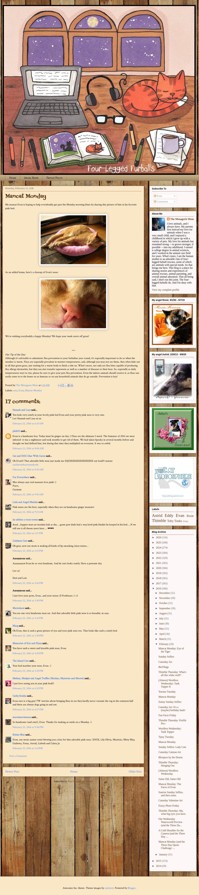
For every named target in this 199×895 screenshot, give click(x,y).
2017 (159, 583)
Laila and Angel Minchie (25, 502)
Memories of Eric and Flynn (27, 643)
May (162, 628)
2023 (159, 552)
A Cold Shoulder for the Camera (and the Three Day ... (171, 833)
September (165, 608)
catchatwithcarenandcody (25, 464)
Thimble (159, 520)
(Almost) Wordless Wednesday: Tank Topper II (168, 683)
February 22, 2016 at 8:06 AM (28, 448)
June (162, 623)
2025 (159, 542)
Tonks (178, 521)
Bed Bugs (163, 667)
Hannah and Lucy (22, 410)
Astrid (157, 515)
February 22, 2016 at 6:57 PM (28, 709)
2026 (159, 537)
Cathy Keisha (19, 696)
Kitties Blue (19, 734)
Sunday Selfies (166, 656)
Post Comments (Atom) (80, 781)
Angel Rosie (31, 177)
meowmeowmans (22, 717)
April (162, 633)
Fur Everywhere (21, 477)
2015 (159, 860)
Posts (158, 196)
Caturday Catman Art (169, 752)
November (165, 598)
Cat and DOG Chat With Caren (29, 456)
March (163, 639)
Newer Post (12, 772)
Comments (161, 201)
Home (12, 177)
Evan (21, 390)
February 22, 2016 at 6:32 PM (28, 688)
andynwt (109, 888)
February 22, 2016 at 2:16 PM (28, 583)
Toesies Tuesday (167, 691)
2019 (159, 573)
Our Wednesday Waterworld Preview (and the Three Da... (170, 822)
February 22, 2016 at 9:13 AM (28, 512)
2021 (159, 563)
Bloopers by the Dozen (170, 757)
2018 (159, 578)
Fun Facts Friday (167, 715)
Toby (170, 521)
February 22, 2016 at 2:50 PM (28, 635)
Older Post (135, 772)
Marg (15, 626)
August (163, 613)
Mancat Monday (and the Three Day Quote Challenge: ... (171, 844)
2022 (159, 557)
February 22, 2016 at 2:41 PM (28, 618)
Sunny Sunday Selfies (169, 701)
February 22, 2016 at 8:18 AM (28, 469)
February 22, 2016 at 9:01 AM (28, 494)
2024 (159, 547)
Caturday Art (165, 661)
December (165, 593)
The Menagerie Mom (182, 219)
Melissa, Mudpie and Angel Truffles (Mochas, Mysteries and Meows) (48, 678)
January (163, 854)
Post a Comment (18, 756)
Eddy (169, 515)
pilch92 (16, 431)
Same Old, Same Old (169, 779)
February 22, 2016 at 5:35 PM (28, 671)
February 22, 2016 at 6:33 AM (28, 423)
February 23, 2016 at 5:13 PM (28, 748)
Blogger (132, 888)
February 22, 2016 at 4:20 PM (28, 653)
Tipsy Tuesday (166, 736)
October (163, 603)
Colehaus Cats (20, 541)
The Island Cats (21, 661)
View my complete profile (165, 289)
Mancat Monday (33, 390)
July (161, 618)
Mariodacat (18, 608)
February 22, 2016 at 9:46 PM (28, 727)
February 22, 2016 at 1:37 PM (28, 533)
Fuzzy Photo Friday (168, 805)
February (164, 644)
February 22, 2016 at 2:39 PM (28, 600)
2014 (159, 866)
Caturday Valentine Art (170, 800)
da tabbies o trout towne (25, 519)
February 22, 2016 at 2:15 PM (28, 551)
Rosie (190, 516)
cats (15, 390)
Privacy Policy (54, 177)
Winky (185, 521)
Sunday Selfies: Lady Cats (172, 747)
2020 (159, 568)
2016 (159, 588)
